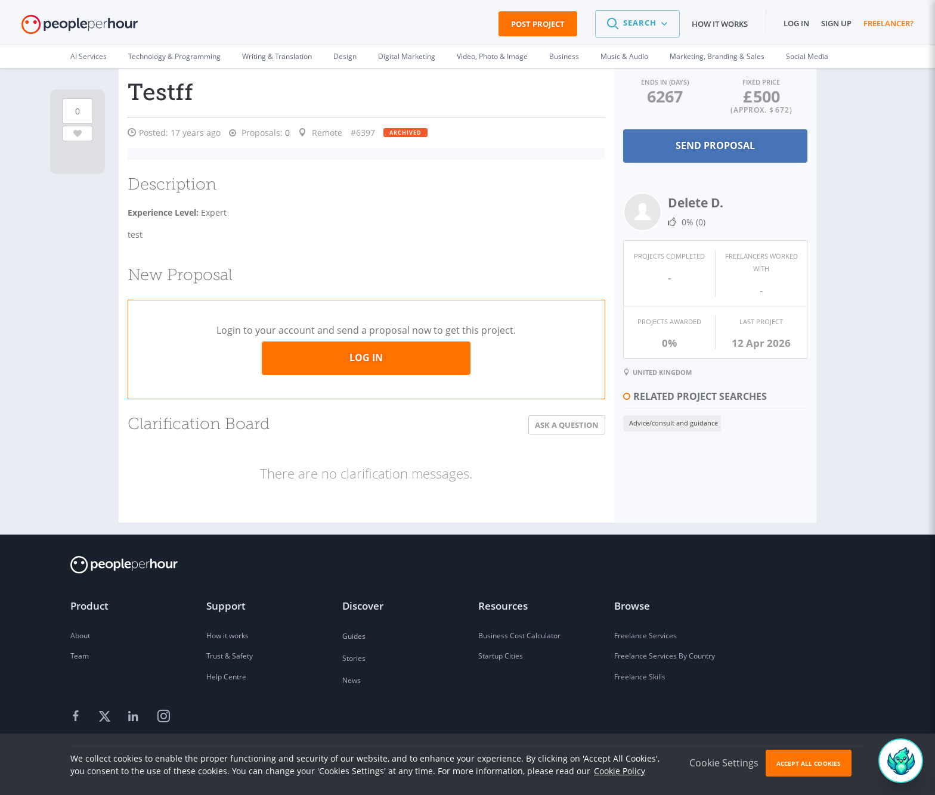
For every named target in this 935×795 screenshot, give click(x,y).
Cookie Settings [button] (723, 762)
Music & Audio (624, 56)
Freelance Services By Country (664, 655)
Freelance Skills (639, 676)
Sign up (836, 23)
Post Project (538, 23)
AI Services (88, 56)
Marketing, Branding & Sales (717, 56)
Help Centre (226, 676)
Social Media (807, 56)
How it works (720, 23)
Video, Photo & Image (492, 56)
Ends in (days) (659, 81)
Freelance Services (645, 634)
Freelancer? (888, 23)
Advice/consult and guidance (666, 421)
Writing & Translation (277, 56)
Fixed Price (759, 81)
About (80, 634)
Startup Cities (500, 655)
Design (345, 56)
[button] (637, 24)
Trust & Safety (229, 655)
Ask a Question (560, 423)
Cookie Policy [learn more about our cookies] (619, 771)
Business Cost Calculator (519, 634)
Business (564, 56)
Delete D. (688, 202)
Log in (796, 23)
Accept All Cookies (808, 763)
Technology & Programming (174, 56)
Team (79, 655)
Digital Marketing (406, 56)
